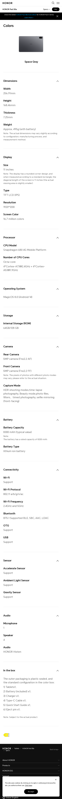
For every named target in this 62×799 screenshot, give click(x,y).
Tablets (16, 748)
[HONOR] (6, 749)
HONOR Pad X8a (28, 748)
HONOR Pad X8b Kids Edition (26, 15)
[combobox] (9, 9)
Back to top (54, 749)
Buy (55, 9)
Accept (31, 792)
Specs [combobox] (45, 9)
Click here (28, 785)
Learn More (29, 18)
